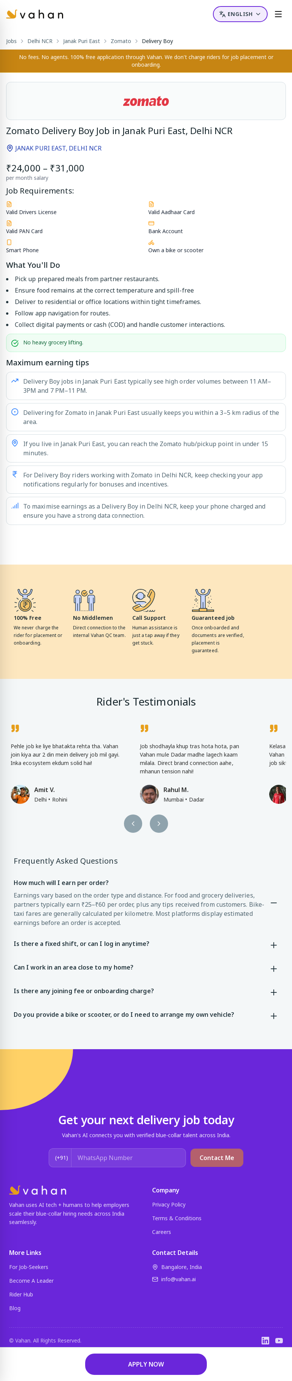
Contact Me (217, 1158)
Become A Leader (31, 1280)
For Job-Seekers (28, 1267)
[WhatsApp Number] (128, 1158)
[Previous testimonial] (133, 824)
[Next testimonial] (159, 824)
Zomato (121, 41)
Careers (161, 1231)
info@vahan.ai (174, 1279)
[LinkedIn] (265, 1340)
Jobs (11, 41)
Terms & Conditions (177, 1218)
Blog (15, 1308)
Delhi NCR (39, 41)
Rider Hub (21, 1294)
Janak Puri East (81, 41)
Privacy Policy (169, 1204)
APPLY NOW (146, 1364)
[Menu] (278, 14)
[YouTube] (279, 1340)
